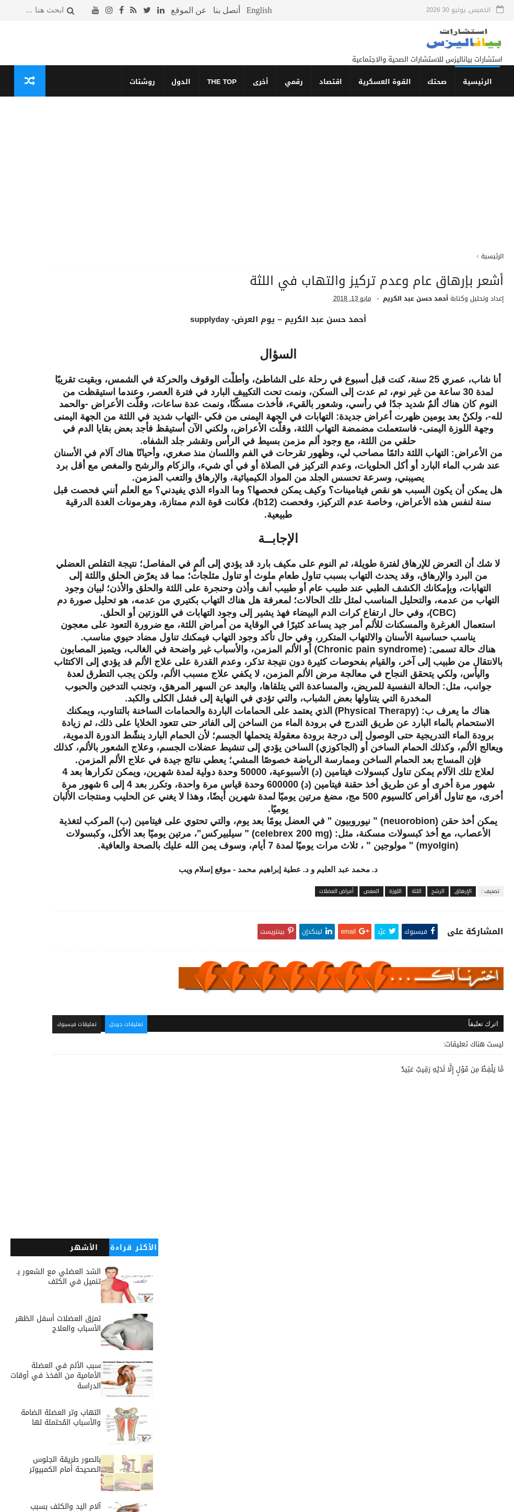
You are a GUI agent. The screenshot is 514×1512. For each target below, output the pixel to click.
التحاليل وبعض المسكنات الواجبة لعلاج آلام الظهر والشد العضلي (62, 538)
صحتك (440, 91)
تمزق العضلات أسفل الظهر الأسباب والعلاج (58, 205)
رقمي (297, 91)
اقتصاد (334, 91)
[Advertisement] (338, 193)
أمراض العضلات (336, 1083)
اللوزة (395, 1083)
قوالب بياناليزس (369, 1499)
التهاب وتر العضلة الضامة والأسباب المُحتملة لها (61, 299)
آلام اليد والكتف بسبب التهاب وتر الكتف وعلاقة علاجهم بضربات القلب (62, 397)
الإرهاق (463, 1083)
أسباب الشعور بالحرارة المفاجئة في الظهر (67, 580)
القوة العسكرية (388, 91)
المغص (371, 1083)
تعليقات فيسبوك (201, 1239)
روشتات (146, 91)
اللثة (417, 1083)
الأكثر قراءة (133, 129)
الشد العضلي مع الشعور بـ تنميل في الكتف (59, 158)
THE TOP (226, 91)
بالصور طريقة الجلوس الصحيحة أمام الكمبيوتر (65, 346)
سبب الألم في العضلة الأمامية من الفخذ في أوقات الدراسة (55, 257)
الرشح (438, 1083)
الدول (185, 91)
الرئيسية (481, 91)
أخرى (264, 91)
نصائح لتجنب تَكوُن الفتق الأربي (62, 486)
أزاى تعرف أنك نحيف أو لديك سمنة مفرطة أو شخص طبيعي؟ (56, 444)
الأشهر (84, 129)
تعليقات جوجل (253, 1239)
